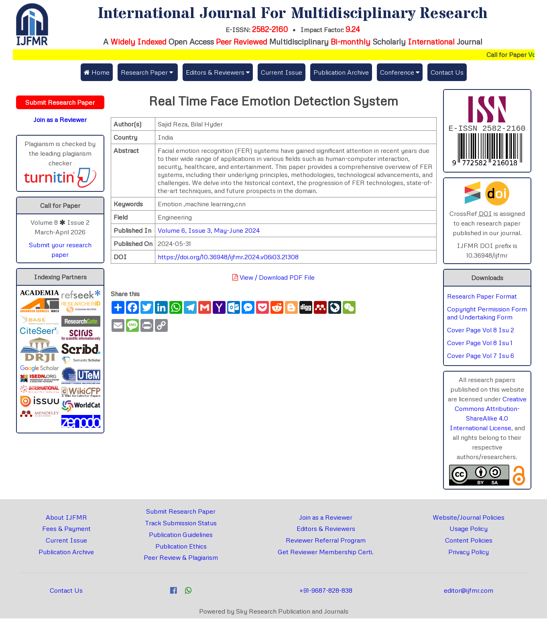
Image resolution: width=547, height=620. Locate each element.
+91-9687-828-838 (325, 592)
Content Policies (468, 542)
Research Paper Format (482, 298)
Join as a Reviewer (325, 519)
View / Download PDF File (273, 277)
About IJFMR (66, 519)
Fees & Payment (66, 530)
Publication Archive (341, 72)
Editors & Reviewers (326, 530)
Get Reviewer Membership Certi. (326, 553)
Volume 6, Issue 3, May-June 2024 (209, 230)
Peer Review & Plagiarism (181, 559)
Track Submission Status (181, 524)
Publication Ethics (181, 548)
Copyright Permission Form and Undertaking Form (487, 315)
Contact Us (447, 72)
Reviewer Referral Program (326, 542)
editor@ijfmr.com (468, 592)
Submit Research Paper (181, 513)
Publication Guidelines (181, 536)
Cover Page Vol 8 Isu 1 (479, 344)
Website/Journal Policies (468, 519)
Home (97, 72)
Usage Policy (468, 530)
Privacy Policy (468, 553)
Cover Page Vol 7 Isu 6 (480, 357)
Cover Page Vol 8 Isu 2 (480, 331)
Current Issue (281, 72)
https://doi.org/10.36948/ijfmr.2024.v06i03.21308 (228, 257)
